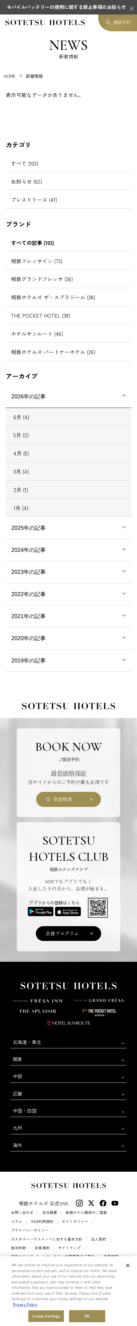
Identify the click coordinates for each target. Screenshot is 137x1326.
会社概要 (49, 1213)
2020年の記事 (28, 638)
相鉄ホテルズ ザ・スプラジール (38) (53, 297)
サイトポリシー (75, 1222)
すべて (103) (24, 163)
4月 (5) (21, 453)
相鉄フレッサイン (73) (37, 261)
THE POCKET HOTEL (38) (41, 315)
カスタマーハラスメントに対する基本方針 (46, 1239)
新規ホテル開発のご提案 (86, 1213)
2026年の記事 (28, 396)
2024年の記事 (28, 550)
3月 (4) (21, 471)
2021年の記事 (28, 616)
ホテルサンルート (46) (37, 333)
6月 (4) (21, 417)
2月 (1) (21, 489)
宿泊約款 (18, 1248)
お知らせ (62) (26, 181)
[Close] (127, 1265)
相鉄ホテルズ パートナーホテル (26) (53, 352)
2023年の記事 (28, 572)
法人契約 (98, 1239)
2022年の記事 (28, 594)
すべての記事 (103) (32, 242)
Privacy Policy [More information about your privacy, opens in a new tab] (25, 1304)
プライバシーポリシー (30, 1230)
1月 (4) (21, 508)
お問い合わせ (22, 1213)
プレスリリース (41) (34, 199)
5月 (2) (21, 435)
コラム (16, 1222)
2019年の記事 (28, 660)
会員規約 (42, 1248)
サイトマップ (69, 1248)
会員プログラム (62, 933)
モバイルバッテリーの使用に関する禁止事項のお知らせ (66, 6)
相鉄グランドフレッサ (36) (42, 279)
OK (87, 1316)
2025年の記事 (28, 528)
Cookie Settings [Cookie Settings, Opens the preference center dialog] (46, 1316)
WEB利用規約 (42, 1222)
